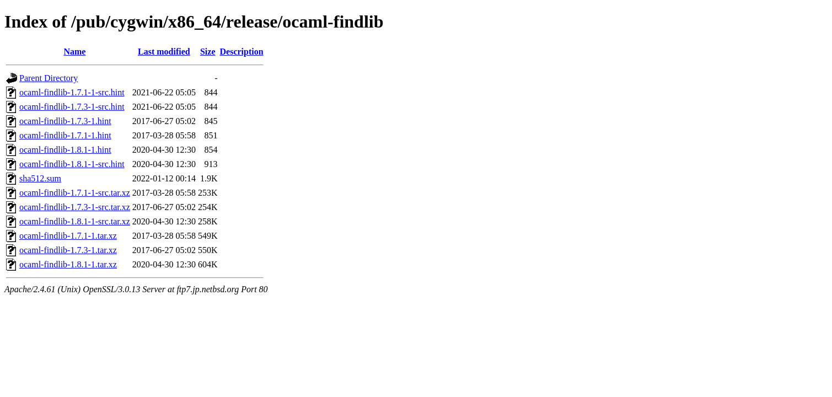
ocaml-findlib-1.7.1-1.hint (65, 135)
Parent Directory (48, 78)
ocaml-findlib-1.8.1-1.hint (65, 149)
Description (242, 51)
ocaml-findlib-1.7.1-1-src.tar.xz (74, 192)
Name (74, 51)
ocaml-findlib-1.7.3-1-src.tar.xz (74, 207)
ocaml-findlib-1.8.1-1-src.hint (72, 164)
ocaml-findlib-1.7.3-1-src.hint (72, 106)
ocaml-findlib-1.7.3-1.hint (65, 121)
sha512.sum (40, 178)
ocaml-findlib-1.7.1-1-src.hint (72, 92)
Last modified (164, 51)
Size (208, 51)
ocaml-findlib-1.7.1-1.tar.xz (68, 235)
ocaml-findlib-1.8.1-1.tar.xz (68, 264)
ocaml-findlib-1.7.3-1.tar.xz (68, 250)
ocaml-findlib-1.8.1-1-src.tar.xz (74, 221)
